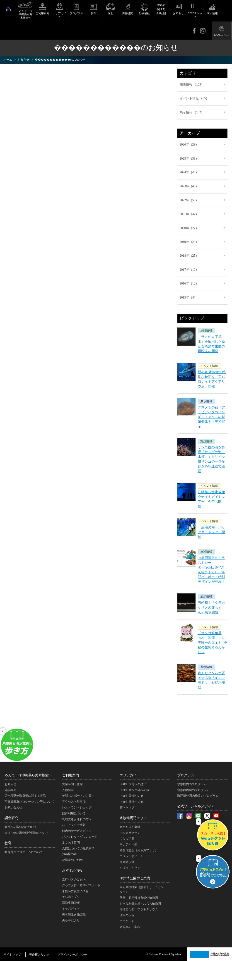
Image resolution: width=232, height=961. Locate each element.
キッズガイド (71, 908)
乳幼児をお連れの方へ (77, 819)
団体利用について (74, 813)
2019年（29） (189, 242)
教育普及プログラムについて (24, 852)
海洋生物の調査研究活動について (27, 832)
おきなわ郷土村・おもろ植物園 (140, 903)
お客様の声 (69, 854)
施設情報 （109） (192, 84)
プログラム (76, 13)
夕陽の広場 (127, 915)
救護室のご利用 (72, 860)
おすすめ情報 (72, 870)
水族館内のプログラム (192, 784)
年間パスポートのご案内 (78, 795)
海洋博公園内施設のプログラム (197, 795)
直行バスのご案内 (74, 879)
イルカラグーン (130, 832)
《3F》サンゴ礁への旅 (134, 790)
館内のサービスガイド (77, 830)
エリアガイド (59, 15)
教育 (93, 13)
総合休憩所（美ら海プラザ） (139, 850)
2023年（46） (189, 186)
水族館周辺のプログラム (193, 790)
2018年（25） (189, 255)
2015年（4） (188, 297)
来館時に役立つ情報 (75, 891)
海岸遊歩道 (127, 862)
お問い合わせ (13, 807)
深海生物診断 (71, 902)
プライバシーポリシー (72, 954)
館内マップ (127, 807)
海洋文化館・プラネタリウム (139, 909)
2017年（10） (189, 269)
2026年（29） (189, 144)
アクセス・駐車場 (74, 801)
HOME (8, 9)
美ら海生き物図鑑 (74, 914)
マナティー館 (128, 844)
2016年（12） (189, 283)
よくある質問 (71, 842)
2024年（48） (189, 172)
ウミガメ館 (127, 838)
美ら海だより (71, 920)
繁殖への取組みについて (21, 827)
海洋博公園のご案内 (135, 878)
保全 (110, 13)
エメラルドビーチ (131, 856)
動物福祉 (144, 13)
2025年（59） (189, 158)
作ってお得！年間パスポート (81, 885)
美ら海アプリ (71, 897)
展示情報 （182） (192, 112)
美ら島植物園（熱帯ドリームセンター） (142, 889)
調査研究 (127, 13)
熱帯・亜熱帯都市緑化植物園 (139, 897)
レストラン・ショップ (77, 807)
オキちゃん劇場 (130, 827)
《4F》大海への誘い (133, 784)
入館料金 (68, 790)
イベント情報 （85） (194, 98)
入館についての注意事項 (78, 848)
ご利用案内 (42, 13)
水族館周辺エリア (133, 818)
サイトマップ (12, 954)
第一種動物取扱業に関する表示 (25, 795)
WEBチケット (195, 15)
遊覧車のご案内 (130, 927)
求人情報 (212, 13)
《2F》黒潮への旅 (131, 795)
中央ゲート (127, 921)
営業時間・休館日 (74, 784)
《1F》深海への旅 (131, 801)
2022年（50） (189, 200)
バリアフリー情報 (74, 825)
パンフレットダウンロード (79, 836)
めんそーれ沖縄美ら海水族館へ (25, 14)
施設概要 (10, 790)
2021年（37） (189, 214)
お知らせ (178, 13)
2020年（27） (189, 228)
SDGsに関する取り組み (161, 9)
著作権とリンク (39, 954)
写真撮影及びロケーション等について (30, 801)
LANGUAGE (221, 34)
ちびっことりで (130, 867)
